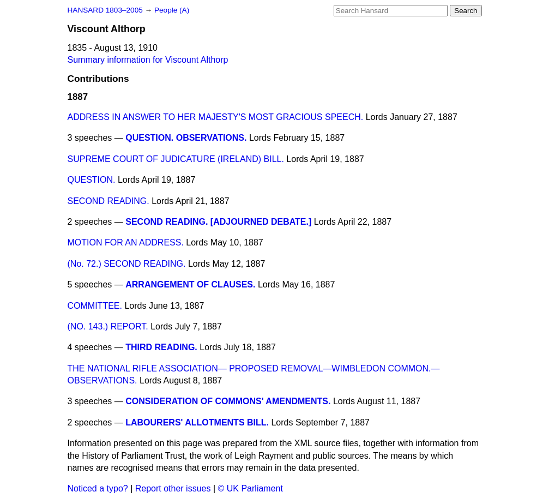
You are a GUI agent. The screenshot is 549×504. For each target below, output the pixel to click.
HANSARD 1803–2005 (105, 10)
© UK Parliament (250, 488)
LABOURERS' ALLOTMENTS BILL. (197, 422)
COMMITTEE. (95, 305)
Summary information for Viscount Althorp (148, 59)
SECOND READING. (108, 201)
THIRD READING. (161, 347)
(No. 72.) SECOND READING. (127, 263)
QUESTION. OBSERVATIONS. (185, 137)
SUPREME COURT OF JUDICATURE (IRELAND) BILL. (176, 159)
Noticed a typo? (98, 488)
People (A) (171, 10)
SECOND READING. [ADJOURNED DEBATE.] (218, 221)
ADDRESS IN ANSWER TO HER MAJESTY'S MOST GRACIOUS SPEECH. (216, 117)
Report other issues (173, 488)
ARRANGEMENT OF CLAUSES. (190, 284)
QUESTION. (92, 179)
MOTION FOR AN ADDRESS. (126, 242)
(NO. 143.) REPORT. (108, 326)
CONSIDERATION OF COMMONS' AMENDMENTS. (227, 401)
